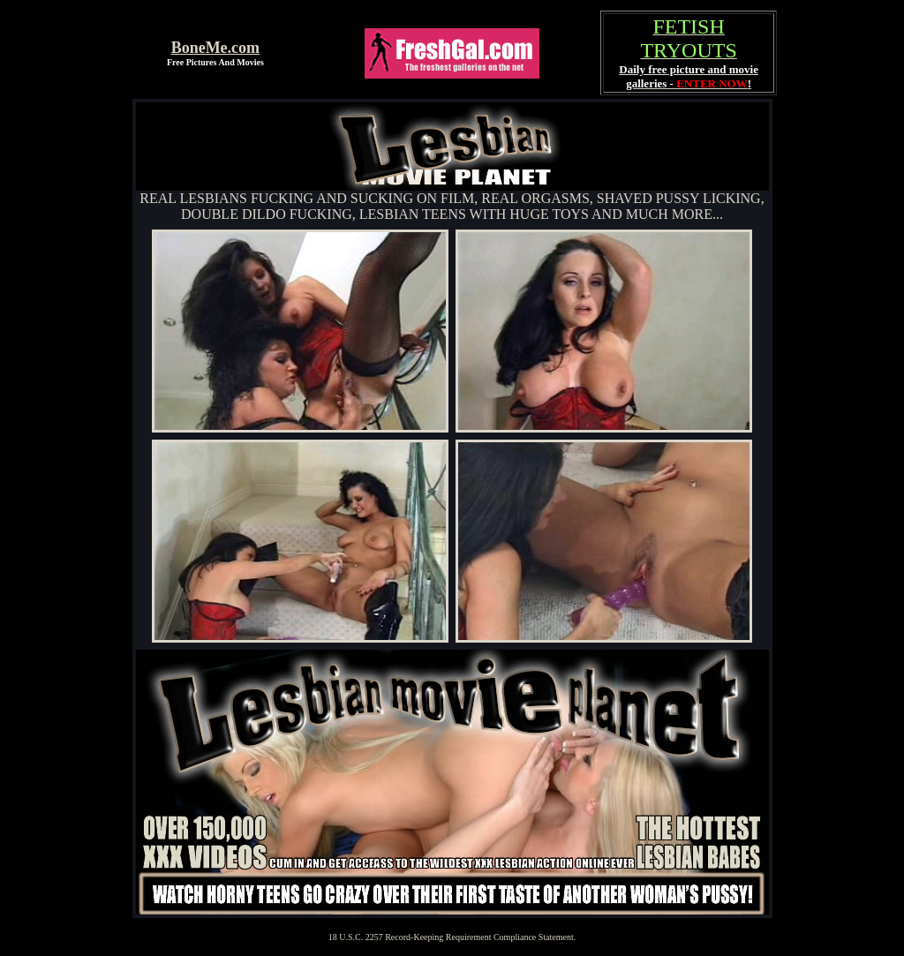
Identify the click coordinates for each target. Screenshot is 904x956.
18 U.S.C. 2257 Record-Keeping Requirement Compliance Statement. (452, 937)
